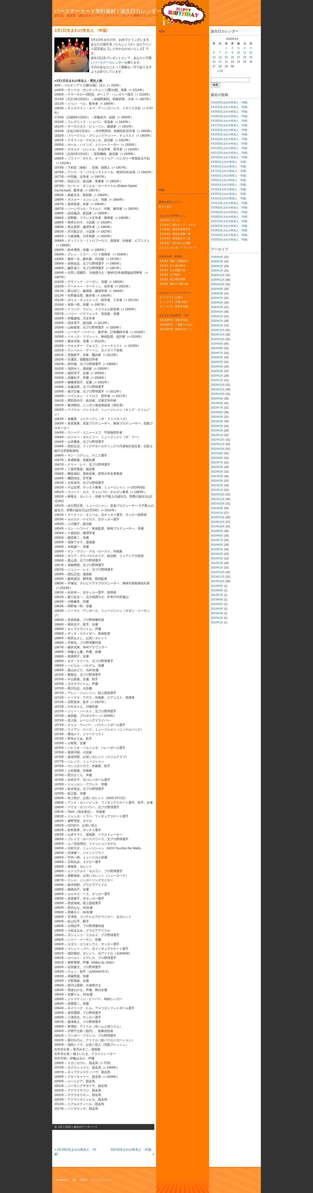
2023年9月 (217, 398)
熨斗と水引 (165, 206)
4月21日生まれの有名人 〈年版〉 (230, 107)
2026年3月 (217, 261)
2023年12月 (218, 384)
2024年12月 (218, 330)
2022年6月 (217, 467)
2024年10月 (218, 339)
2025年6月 (217, 302)
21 (220, 61)
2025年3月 (217, 316)
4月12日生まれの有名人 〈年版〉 (230, 148)
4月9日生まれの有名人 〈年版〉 (229, 161)
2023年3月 (217, 425)
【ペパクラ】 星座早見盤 (173, 306)
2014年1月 (217, 567)
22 (226, 61)
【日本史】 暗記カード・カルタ (177, 224)
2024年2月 (217, 375)
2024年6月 (217, 357)
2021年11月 (218, 499)
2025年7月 (217, 298)
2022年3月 (217, 480)
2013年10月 (218, 581)
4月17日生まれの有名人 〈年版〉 (230, 125)
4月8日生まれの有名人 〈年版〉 (229, 166)
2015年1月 (217, 512)
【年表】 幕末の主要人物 (173, 283)
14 (220, 57)
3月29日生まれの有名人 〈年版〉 (230, 212)
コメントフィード (101, 1179)
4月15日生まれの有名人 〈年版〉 (230, 134)
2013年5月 (217, 604)
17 (238, 57)
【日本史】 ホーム (169, 220)
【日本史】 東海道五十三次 (175, 238)
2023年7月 (217, 407)
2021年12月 (218, 494)
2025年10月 (218, 284)
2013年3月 (217, 613)
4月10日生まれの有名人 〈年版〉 (230, 157)
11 (244, 52)
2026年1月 (217, 270)
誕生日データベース (85, 1126)
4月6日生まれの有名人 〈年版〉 (229, 175)
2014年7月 (217, 540)
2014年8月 (217, 535)
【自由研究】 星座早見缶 (173, 320)
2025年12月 (218, 275)
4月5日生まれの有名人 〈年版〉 (229, 180)
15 (226, 57)
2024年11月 (218, 334)
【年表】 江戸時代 (169, 274)
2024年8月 (217, 348)
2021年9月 (217, 508)
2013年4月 (217, 608)
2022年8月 (217, 457)
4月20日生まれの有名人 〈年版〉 (230, 111)
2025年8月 (217, 293)
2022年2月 (217, 485)
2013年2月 (217, 617)
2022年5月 (217, 471)
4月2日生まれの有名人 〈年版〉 (229, 193)
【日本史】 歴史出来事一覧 (175, 233)
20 (213, 61)
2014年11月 (218, 521)
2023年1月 (217, 435)
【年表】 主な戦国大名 (172, 270)
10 (238, 52)
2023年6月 (217, 412)
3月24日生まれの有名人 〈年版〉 (230, 234)
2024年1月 (217, 380)
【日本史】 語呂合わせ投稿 (175, 243)
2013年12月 (218, 572)
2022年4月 (217, 476)
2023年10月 (218, 393)
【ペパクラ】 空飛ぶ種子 (173, 301)
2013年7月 (217, 594)
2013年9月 (217, 585)
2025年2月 (217, 320)
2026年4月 (217, 256)
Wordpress (61, 1179)
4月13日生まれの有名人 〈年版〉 (230, 143)
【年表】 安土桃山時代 (172, 265)
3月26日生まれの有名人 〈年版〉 (230, 225)
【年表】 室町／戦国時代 (173, 261)
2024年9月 (217, 343)
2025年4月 (217, 311)
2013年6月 (217, 599)
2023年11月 (218, 389)
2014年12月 (218, 517)
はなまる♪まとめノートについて (177, 247)
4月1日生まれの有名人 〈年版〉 (229, 198)
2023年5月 (217, 416)
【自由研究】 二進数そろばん (176, 324)
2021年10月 (218, 503)
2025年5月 (217, 307)
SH (74, 1179)
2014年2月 (217, 563)
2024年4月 (217, 366)
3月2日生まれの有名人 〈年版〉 (132, 1149)
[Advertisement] (182, 46)
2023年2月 (217, 430)
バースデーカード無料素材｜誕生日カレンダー (107, 11)
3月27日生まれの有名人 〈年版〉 (230, 221)
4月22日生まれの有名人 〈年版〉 (230, 102)
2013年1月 (217, 622)
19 (250, 57)
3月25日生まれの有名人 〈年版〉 (230, 230)
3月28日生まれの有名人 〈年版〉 (230, 216)
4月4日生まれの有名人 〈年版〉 (229, 184)
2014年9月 (217, 531)
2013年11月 (218, 576)
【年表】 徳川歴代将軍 (172, 279)
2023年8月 (217, 403)
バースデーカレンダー (109, 62)
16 (232, 57)
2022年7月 (217, 462)
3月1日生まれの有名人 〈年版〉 (82, 30)
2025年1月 (217, 325)
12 (250, 52)
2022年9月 (217, 453)
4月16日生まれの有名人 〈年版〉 (230, 129)
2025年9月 (217, 288)
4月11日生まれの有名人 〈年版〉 (230, 152)
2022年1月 (217, 489)
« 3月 (220, 70)
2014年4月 (217, 553)
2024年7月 (217, 352)
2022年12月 (218, 439)
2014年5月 (217, 549)
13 (213, 57)
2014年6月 (217, 544)
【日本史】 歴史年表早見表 (175, 229)
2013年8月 (217, 590)
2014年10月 (218, 526)
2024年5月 (217, 362)
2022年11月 (218, 444)
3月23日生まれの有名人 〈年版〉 (230, 239)
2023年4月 (217, 421)
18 (244, 57)
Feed (83, 1179)
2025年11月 (218, 279)
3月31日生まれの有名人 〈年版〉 (230, 202)
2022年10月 (218, 448)
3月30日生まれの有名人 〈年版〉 (230, 207)
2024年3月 (217, 371)
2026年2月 (217, 266)
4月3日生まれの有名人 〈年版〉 (229, 189)
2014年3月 (217, 558)
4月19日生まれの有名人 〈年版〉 (230, 116)
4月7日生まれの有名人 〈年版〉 (229, 171)
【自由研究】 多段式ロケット (176, 329)
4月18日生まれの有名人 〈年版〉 (230, 120)
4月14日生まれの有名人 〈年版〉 (230, 139)
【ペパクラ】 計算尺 (171, 297)
